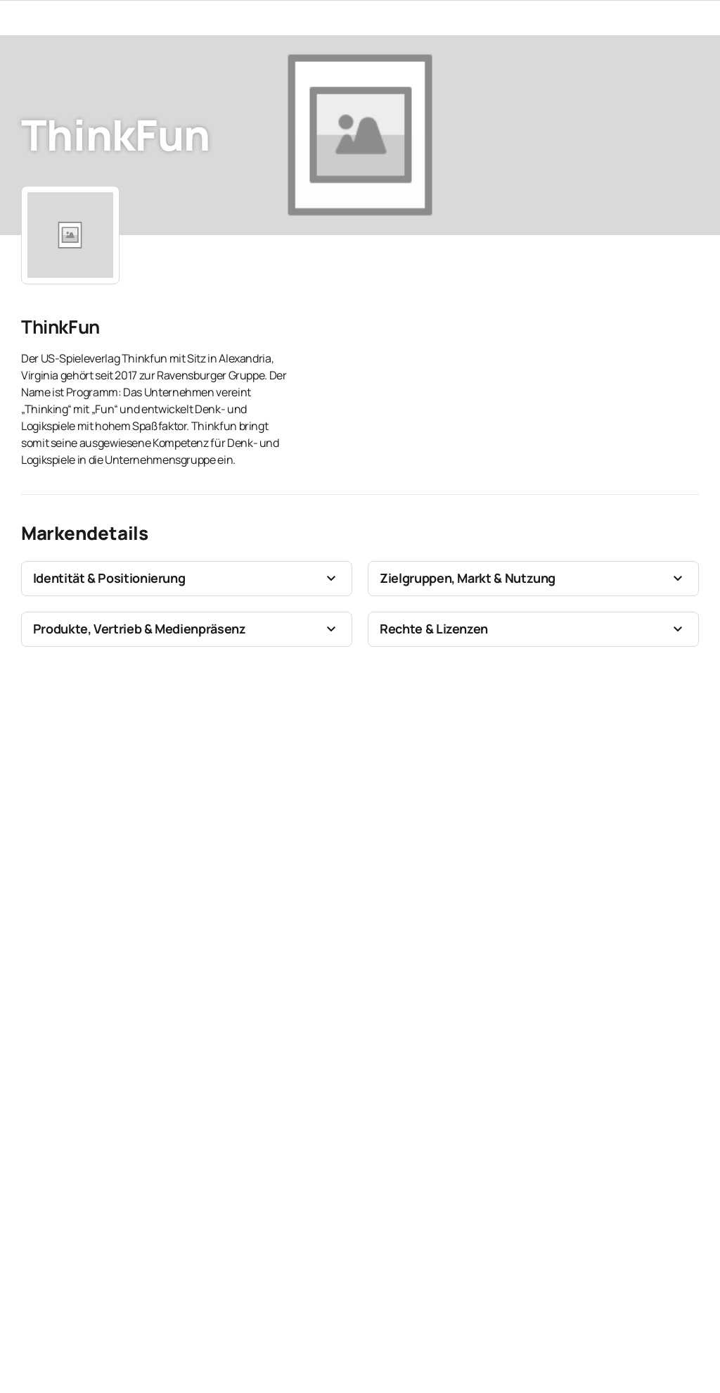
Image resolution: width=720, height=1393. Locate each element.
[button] (187, 578)
